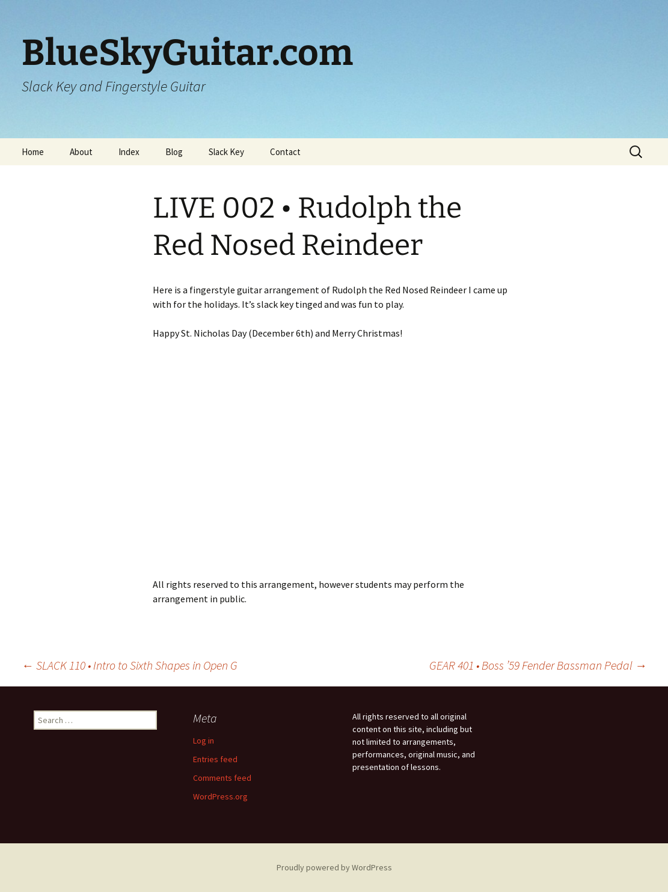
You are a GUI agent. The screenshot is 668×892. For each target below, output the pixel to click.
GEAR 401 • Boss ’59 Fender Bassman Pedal (538, 665)
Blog (174, 151)
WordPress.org (220, 796)
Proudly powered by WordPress (334, 867)
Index (128, 151)
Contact (285, 151)
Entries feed (215, 759)
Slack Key (226, 151)
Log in (203, 740)
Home (33, 151)
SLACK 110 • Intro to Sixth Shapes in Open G (129, 665)
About (81, 151)
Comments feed (222, 777)
